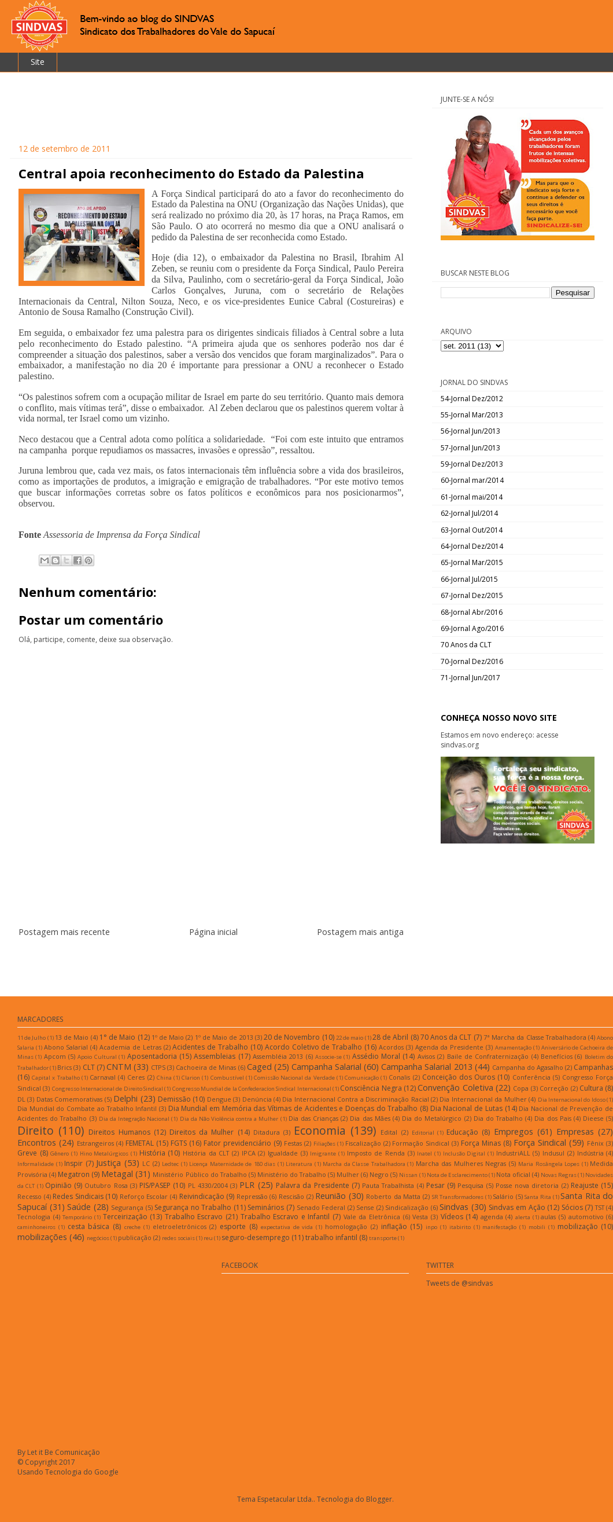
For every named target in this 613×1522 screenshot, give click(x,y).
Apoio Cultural (96, 1057)
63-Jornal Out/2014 (472, 530)
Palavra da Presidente (312, 1185)
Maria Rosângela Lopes (548, 1164)
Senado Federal (321, 1207)
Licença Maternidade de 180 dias (232, 1164)
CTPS (158, 1067)
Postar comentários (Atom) (225, 966)
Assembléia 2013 (278, 1056)
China (164, 1077)
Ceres (136, 1077)
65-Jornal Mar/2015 (472, 562)
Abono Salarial (66, 1047)
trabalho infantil (331, 1237)
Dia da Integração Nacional (134, 1119)
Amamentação (513, 1047)
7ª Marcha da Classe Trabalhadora (534, 1037)
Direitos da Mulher (201, 1132)
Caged (259, 1066)
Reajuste (585, 1185)
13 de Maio (71, 1037)
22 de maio (349, 1037)
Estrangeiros (95, 1143)
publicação (135, 1237)
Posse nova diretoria (527, 1185)
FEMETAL (139, 1143)
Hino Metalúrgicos (104, 1153)
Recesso (29, 1196)
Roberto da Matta (393, 1196)
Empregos (513, 1131)
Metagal (117, 1173)
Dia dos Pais (552, 1118)
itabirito (460, 1227)
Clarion (191, 1077)
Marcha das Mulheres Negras (461, 1163)
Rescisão (291, 1196)
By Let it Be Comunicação (58, 1452)
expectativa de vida (287, 1227)
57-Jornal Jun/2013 (470, 448)
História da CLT (206, 1153)
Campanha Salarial (326, 1066)
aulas (548, 1216)
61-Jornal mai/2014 (472, 497)
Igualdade (283, 1153)
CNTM (118, 1066)
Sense (365, 1207)
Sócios (572, 1207)
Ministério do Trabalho (291, 1174)
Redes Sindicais (78, 1196)
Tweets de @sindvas (459, 1283)
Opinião (58, 1185)
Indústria (590, 1153)
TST (599, 1207)
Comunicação (362, 1077)
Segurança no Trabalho (192, 1207)
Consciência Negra (370, 1088)
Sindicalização (407, 1207)
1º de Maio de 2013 (224, 1037)
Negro (379, 1174)
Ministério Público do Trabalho (199, 1174)
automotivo (586, 1216)
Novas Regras (559, 1175)
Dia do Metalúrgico (431, 1118)
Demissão (174, 1099)
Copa (521, 1088)
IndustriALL (513, 1153)
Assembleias (214, 1056)
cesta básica (89, 1226)
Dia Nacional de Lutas (466, 1108)
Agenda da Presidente (449, 1047)
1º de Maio (168, 1037)
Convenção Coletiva (455, 1087)
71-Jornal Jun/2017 (470, 678)
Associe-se (328, 1057)
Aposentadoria (152, 1056)
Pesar (435, 1185)
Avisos (426, 1056)
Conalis (399, 1077)
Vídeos (452, 1217)
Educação (462, 1132)
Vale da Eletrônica (372, 1216)
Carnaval (103, 1077)
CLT (89, 1067)
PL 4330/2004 (208, 1185)
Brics (64, 1067)
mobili (537, 1227)
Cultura (591, 1088)
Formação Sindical (420, 1143)
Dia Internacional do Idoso (571, 1099)
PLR (246, 1184)
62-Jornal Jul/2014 (469, 513)
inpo (431, 1227)
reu (208, 1238)
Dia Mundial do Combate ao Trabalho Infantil (87, 1108)
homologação (346, 1226)
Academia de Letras (130, 1047)
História (152, 1153)
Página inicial (213, 931)
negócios (98, 1238)
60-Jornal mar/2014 (472, 480)
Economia (320, 1130)
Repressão (252, 1196)
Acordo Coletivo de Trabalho (313, 1047)
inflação (394, 1226)
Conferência (531, 1077)
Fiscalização (363, 1143)
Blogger (379, 1499)
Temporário (77, 1217)
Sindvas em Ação (517, 1207)
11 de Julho (31, 1037)
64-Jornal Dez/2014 (472, 546)
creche (132, 1227)
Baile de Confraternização (488, 1056)
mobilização (577, 1226)
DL (21, 1099)
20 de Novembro (292, 1037)
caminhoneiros (36, 1227)
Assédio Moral (376, 1056)
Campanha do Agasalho (527, 1067)
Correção (554, 1088)
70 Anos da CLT (466, 645)
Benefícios (557, 1056)
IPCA (249, 1153)
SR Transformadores (458, 1197)
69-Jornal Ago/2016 (472, 628)
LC (146, 1163)
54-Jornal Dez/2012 (472, 399)
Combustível (227, 1077)
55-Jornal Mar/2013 (472, 415)
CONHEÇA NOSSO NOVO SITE (499, 717)
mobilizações (42, 1236)
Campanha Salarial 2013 (426, 1066)
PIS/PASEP (155, 1185)
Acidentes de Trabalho (210, 1047)
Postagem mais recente (64, 931)
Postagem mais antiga (360, 931)
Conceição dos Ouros (458, 1077)
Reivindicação (201, 1196)
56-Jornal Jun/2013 (470, 431)
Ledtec (170, 1164)
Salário (503, 1196)
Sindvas (454, 1206)
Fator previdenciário (237, 1143)
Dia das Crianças (313, 1118)
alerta (522, 1217)
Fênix (595, 1143)
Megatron (74, 1174)
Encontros (36, 1142)
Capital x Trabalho (55, 1077)
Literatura (299, 1164)
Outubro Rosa (105, 1185)
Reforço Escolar (144, 1196)
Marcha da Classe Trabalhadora (364, 1164)
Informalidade (35, 1164)
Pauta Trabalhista (388, 1185)
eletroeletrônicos (179, 1226)
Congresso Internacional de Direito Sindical (107, 1088)
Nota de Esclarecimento (457, 1175)
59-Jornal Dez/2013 (472, 464)
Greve (27, 1153)
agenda (492, 1216)
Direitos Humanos (119, 1132)
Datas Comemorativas (69, 1099)
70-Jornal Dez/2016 (472, 661)
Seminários (266, 1207)
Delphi (125, 1098)
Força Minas (481, 1143)
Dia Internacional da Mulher (483, 1099)
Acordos (391, 1047)
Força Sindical (540, 1142)
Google (106, 1472)
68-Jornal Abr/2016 (472, 612)
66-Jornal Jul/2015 (469, 579)
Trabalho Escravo (194, 1217)
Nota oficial (513, 1174)
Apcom (55, 1056)
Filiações (324, 1143)
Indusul (553, 1153)
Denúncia (257, 1099)
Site (38, 61)
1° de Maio (117, 1037)
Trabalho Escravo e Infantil (285, 1217)
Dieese (593, 1118)
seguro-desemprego (255, 1237)
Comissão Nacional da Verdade (294, 1077)
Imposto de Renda (376, 1153)
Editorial (423, 1132)
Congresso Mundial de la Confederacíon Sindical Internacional (251, 1088)
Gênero (59, 1153)
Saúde (79, 1206)
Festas (293, 1143)
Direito (35, 1130)
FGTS (179, 1143)
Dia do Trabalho (498, 1118)
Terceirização (125, 1217)
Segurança (127, 1207)
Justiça (108, 1162)
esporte (233, 1226)
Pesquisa (470, 1185)
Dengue (219, 1099)
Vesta (420, 1216)
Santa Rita (538, 1197)
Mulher (348, 1174)
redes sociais (178, 1238)
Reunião (330, 1195)
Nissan (408, 1175)
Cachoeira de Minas (206, 1067)
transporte (383, 1238)
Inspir (73, 1163)
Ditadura (266, 1132)
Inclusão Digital (464, 1153)
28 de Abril (390, 1037)
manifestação (499, 1227)
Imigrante (323, 1153)
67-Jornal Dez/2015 (472, 595)
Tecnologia (33, 1216)
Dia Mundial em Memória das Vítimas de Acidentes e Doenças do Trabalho (293, 1108)
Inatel (424, 1153)
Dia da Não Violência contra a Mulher (229, 1119)
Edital (389, 1132)
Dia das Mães (370, 1118)
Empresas (575, 1131)
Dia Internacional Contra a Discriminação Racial (355, 1099)
